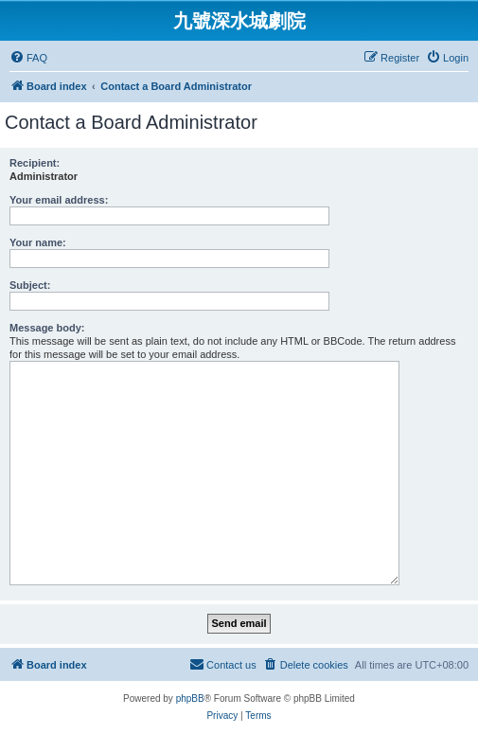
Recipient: (34, 163)
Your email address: (58, 200)
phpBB (190, 698)
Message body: (46, 327)
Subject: (29, 285)
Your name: (37, 242)
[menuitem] (28, 57)
